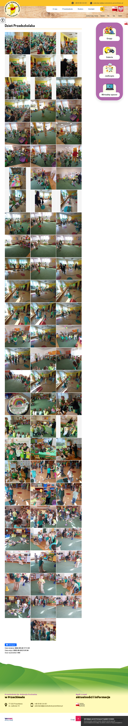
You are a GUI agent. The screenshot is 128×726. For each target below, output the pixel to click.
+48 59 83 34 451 (79, 3)
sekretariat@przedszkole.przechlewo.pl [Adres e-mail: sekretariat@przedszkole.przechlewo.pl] (49, 706)
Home (96, 16)
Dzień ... (119, 16)
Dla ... (107, 16)
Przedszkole (67, 9)
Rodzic (80, 9)
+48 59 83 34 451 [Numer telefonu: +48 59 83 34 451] (41, 704)
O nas (55, 9)
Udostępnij (10, 645)
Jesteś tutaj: (90, 16)
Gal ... (113, 16)
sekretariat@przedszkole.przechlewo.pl (106, 3)
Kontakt (91, 9)
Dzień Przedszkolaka (20, 25)
